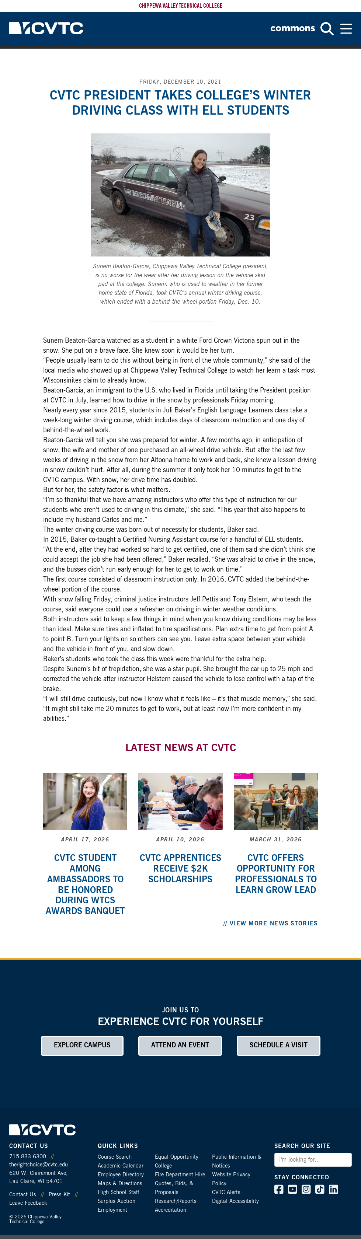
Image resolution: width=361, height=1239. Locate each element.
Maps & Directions (120, 1183)
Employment (112, 1210)
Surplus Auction (116, 1201)
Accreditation (170, 1210)
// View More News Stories (270, 923)
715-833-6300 (27, 1156)
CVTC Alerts (226, 1192)
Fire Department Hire (180, 1174)
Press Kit (59, 1194)
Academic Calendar (120, 1166)
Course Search (115, 1157)
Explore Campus (82, 1045)
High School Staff (118, 1192)
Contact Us (22, 1194)
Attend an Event (180, 1045)
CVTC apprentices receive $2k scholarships (180, 869)
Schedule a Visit (279, 1045)
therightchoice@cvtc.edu (38, 1165)
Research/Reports (176, 1201)
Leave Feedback (28, 1203)
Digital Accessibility (235, 1201)
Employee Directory (121, 1174)
